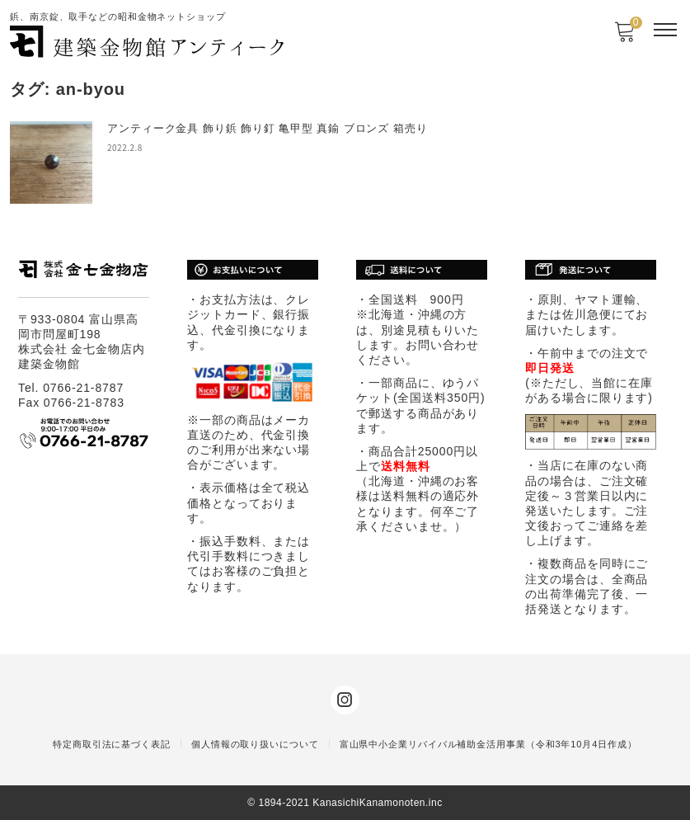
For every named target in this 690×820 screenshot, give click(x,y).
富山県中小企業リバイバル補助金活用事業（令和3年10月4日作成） (488, 744)
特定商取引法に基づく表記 (112, 744)
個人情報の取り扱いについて (255, 744)
